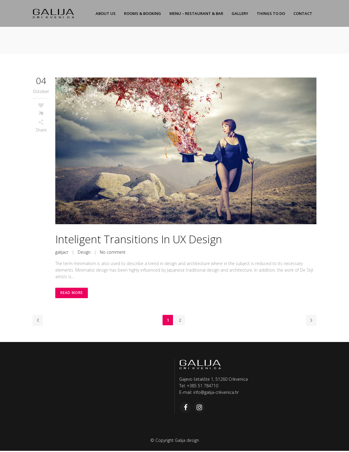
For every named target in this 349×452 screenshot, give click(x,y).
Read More (72, 293)
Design (84, 252)
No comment (112, 252)
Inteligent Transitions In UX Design (138, 239)
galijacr (61, 252)
